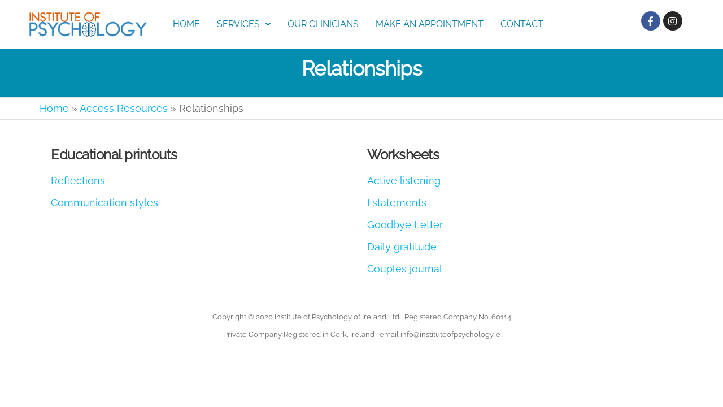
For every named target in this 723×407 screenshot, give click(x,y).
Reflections (78, 181)
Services (244, 24)
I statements (396, 203)
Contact (521, 24)
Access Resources (124, 108)
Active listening (404, 181)
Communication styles (104, 203)
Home (186, 24)
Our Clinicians (323, 24)
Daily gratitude (402, 247)
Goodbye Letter (405, 225)
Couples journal (404, 269)
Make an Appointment (430, 24)
